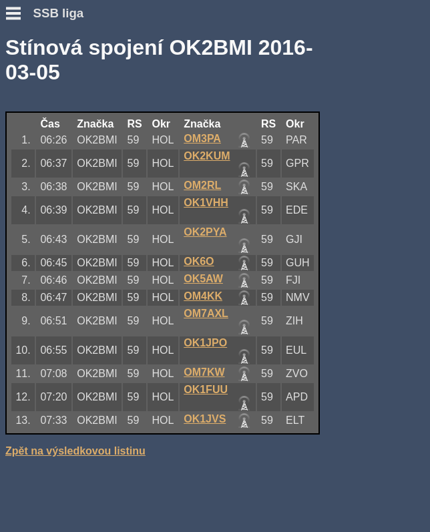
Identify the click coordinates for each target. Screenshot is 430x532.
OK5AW (203, 278)
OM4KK (203, 296)
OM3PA (202, 138)
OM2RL (202, 185)
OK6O (199, 261)
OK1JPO (205, 342)
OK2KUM (207, 156)
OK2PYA (205, 232)
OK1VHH (206, 202)
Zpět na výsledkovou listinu (75, 451)
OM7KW (204, 372)
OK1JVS (205, 419)
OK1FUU (206, 389)
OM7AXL (206, 313)
